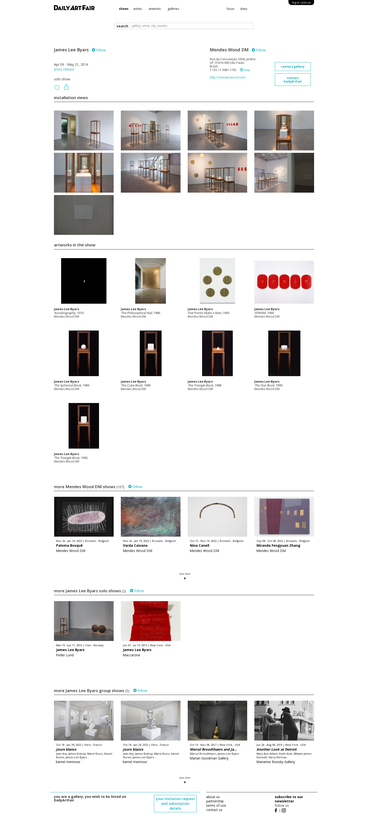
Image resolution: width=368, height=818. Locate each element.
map (245, 70)
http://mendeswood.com (227, 77)
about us (213, 796)
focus (230, 9)
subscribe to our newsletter (289, 798)
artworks (155, 9)
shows (124, 9)
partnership (215, 801)
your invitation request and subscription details (175, 803)
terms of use (216, 805)
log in (301, 2)
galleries (173, 9)
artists (137, 9)
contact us (214, 809)
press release (64, 69)
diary (243, 9)
